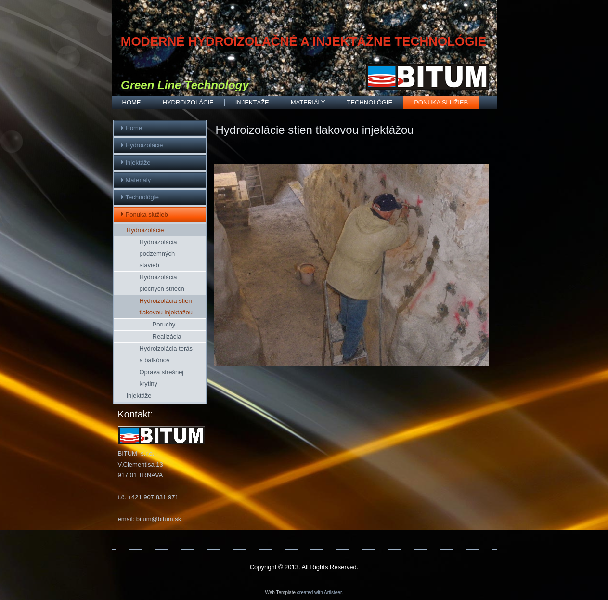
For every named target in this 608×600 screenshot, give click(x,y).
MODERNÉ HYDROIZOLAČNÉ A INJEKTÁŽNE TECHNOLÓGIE (303, 41)
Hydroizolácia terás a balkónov (166, 354)
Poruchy (164, 324)
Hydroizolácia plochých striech (162, 283)
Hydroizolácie (188, 102)
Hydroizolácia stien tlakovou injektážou (166, 306)
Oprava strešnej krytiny (162, 377)
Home (131, 102)
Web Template (280, 592)
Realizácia (167, 336)
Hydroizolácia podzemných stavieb (158, 253)
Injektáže (252, 102)
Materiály (308, 102)
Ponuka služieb (441, 102)
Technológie (370, 102)
